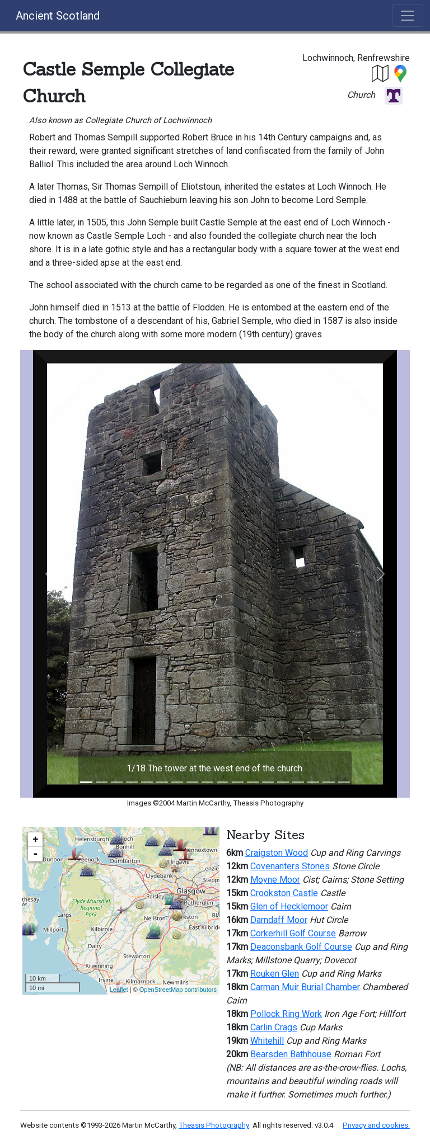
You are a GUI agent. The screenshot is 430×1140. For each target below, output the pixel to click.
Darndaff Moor (278, 920)
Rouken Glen (274, 973)
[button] (381, 73)
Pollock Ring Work (286, 1014)
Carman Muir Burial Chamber (305, 987)
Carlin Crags (273, 1027)
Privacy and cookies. (376, 1125)
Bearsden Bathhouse (290, 1054)
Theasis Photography (214, 1125)
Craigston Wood (276, 852)
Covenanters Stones (290, 866)
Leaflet (119, 989)
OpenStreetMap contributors (178, 989)
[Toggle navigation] (407, 15)
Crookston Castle (284, 893)
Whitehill (267, 1040)
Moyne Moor (275, 879)
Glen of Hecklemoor (289, 906)
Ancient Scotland (58, 15)
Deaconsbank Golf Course (301, 946)
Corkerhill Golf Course (293, 933)
